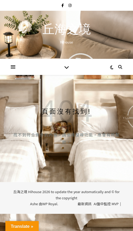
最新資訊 (85, 203)
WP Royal (49, 203)
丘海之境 (66, 30)
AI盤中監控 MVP (106, 203)
